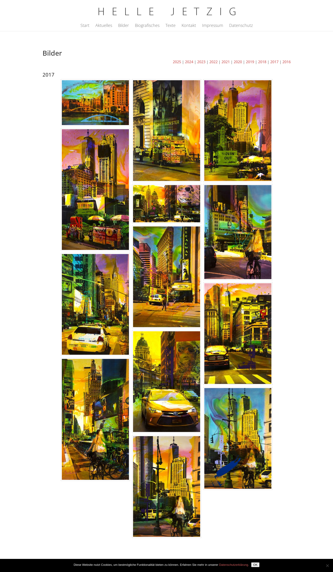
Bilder (123, 26)
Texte (170, 26)
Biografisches (147, 26)
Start (84, 26)
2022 (213, 61)
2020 (238, 61)
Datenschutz (241, 26)
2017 (274, 61)
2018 (262, 61)
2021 (226, 61)
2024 (189, 61)
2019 (250, 61)
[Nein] (327, 565)
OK (255, 564)
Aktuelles (103, 26)
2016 (286, 61)
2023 (201, 61)
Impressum (212, 26)
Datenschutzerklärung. (234, 564)
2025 (177, 61)
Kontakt (189, 26)
